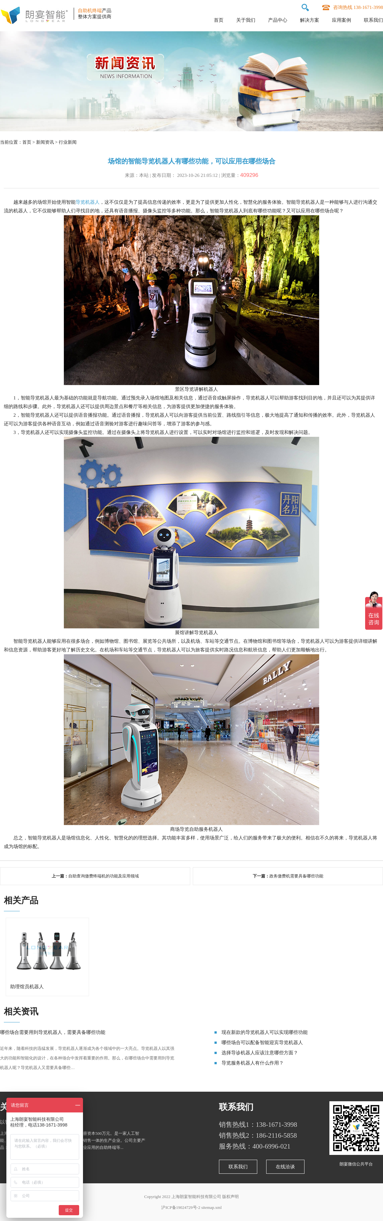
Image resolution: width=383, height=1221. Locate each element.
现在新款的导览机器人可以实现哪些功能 (265, 1032)
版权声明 (230, 1196)
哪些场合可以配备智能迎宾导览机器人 (262, 1042)
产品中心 (277, 20)
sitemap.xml (211, 1207)
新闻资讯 (45, 142)
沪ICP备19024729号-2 (180, 1207)
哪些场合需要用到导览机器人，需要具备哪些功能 (52, 1032)
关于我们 (245, 20)
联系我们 (373, 20)
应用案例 (341, 20)
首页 (218, 20)
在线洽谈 (285, 1166)
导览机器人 (88, 202)
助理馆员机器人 (27, 986)
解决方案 (309, 20)
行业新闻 (68, 142)
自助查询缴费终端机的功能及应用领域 (103, 876)
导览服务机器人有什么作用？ (253, 1063)
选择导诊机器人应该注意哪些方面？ (260, 1052)
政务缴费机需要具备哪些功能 (296, 876)
